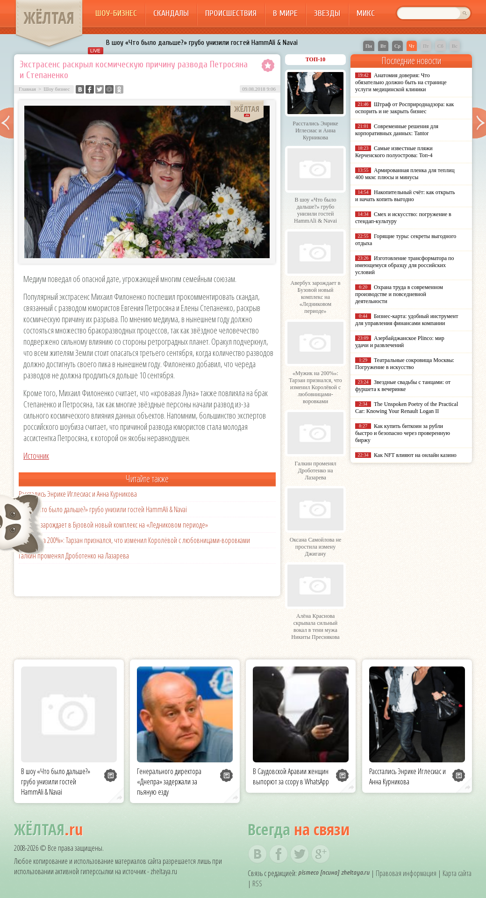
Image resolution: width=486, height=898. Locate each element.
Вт (383, 46)
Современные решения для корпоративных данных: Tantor (396, 130)
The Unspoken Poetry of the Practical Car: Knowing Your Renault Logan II (406, 407)
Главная (27, 89)
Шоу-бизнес (116, 13)
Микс (366, 13)
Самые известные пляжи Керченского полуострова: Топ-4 (394, 152)
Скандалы (171, 13)
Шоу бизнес (56, 89)
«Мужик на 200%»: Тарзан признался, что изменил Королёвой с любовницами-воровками (134, 540)
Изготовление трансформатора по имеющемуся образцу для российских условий (404, 265)
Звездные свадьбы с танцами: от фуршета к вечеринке (402, 385)
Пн (368, 46)
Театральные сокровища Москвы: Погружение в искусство (404, 363)
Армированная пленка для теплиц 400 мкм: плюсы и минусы (405, 174)
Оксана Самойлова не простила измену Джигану (316, 546)
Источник (36, 455)
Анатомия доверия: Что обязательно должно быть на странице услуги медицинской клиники (400, 82)
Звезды (327, 13)
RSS (257, 883)
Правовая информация (406, 873)
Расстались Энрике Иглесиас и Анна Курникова (78, 494)
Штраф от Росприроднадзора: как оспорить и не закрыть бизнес (404, 108)
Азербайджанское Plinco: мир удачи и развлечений (399, 341)
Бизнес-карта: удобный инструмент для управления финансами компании (406, 319)
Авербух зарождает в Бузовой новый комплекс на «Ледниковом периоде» (113, 525)
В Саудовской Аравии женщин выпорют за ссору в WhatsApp (291, 776)
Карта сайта (457, 873)
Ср (397, 46)
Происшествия (231, 13)
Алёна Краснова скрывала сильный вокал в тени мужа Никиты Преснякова (315, 626)
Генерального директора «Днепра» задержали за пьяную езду (169, 781)
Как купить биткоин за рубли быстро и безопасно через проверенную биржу (402, 433)
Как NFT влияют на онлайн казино (415, 455)
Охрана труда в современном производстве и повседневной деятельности (399, 294)
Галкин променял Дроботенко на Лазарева (74, 555)
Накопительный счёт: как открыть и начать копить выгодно (405, 196)
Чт (412, 46)
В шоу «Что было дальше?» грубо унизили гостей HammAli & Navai (202, 42)
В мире (285, 13)
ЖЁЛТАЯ (49, 18)
